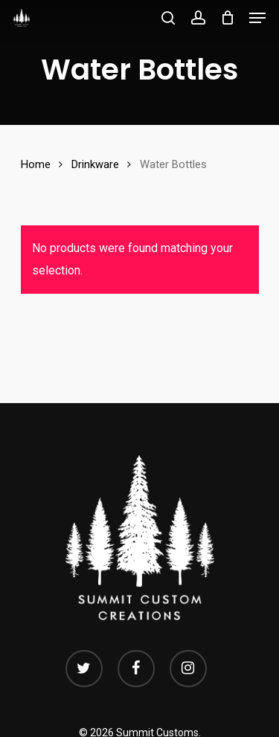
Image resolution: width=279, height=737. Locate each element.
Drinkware (95, 164)
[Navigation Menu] (257, 17)
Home (36, 164)
